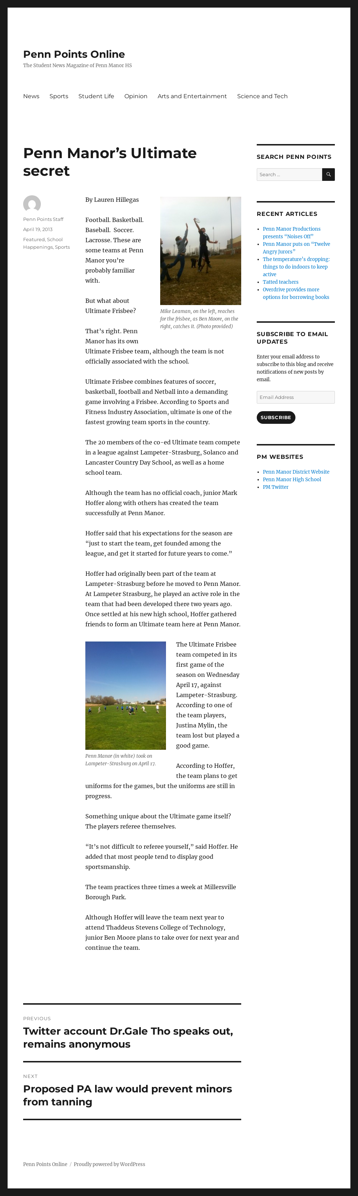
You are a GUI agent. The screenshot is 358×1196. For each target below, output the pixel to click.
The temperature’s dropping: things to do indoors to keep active (296, 267)
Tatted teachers (281, 282)
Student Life (96, 96)
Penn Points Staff (43, 219)
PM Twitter (276, 487)
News (31, 96)
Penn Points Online (74, 54)
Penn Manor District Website (296, 472)
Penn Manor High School (292, 480)
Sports (59, 96)
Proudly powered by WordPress (109, 1164)
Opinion (136, 96)
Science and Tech (262, 96)
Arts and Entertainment (192, 96)
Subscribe (276, 417)
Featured (34, 239)
